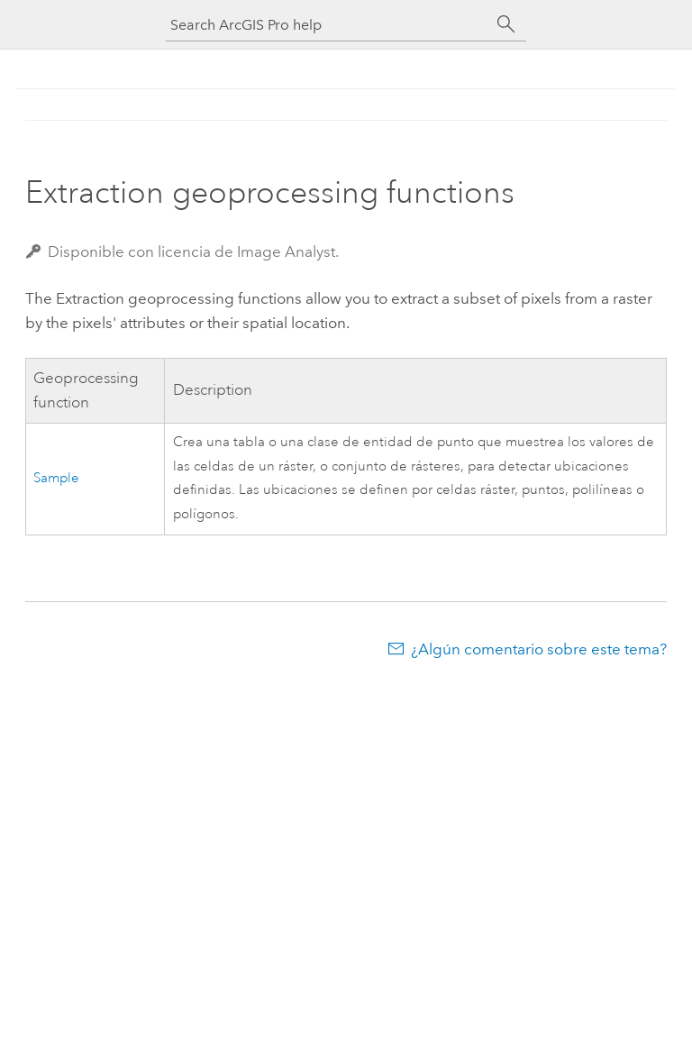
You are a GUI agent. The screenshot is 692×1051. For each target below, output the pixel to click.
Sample (56, 478)
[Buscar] (506, 24)
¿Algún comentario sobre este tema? (539, 649)
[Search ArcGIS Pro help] (328, 25)
